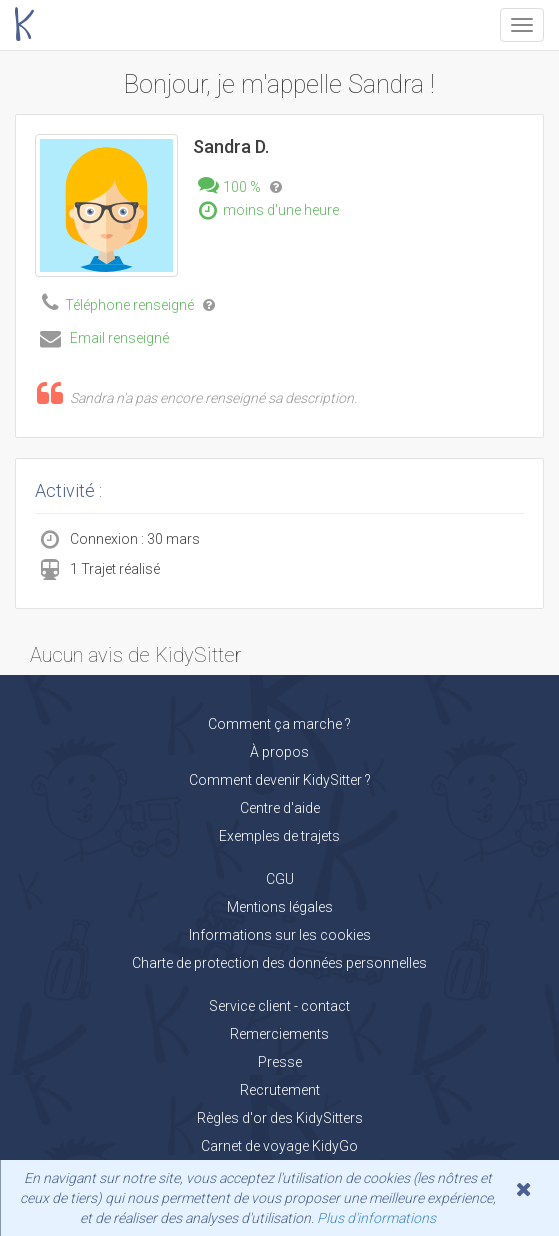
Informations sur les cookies (280, 935)
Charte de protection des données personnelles (279, 963)
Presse (280, 1062)
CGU (280, 879)
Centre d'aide (280, 808)
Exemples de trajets (279, 836)
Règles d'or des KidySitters (280, 1118)
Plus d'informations (376, 1218)
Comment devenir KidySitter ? (280, 780)
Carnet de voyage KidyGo (279, 1146)
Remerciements (279, 1034)
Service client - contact (279, 1006)
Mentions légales (280, 907)
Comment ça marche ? (279, 724)
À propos (279, 752)
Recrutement (280, 1090)
